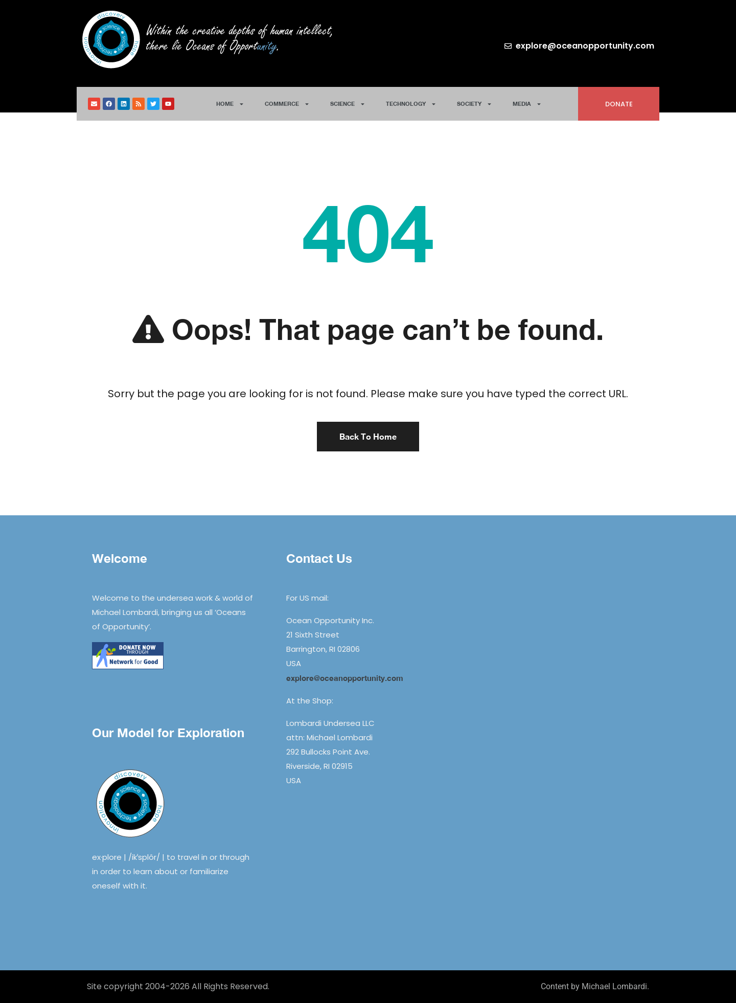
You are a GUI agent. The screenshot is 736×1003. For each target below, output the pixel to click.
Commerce (287, 104)
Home (230, 104)
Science (347, 104)
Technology (411, 104)
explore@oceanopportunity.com (344, 677)
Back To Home (368, 436)
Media (527, 104)
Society (474, 104)
